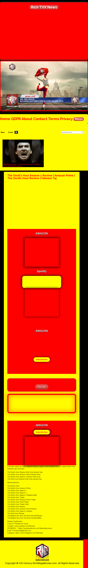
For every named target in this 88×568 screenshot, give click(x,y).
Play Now (42, 387)
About (27, 119)
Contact (40, 119)
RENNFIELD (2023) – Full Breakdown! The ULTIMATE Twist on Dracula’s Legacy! (21, 165)
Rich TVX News (44, 7)
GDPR (16, 119)
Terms (53, 119)
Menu (79, 119)
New (3, 132)
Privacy (66, 119)
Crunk (10, 132)
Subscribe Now (41, 359)
